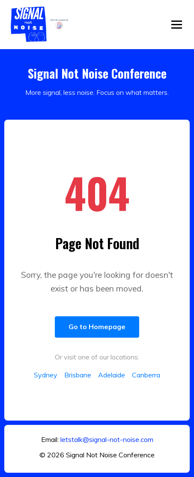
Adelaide (111, 375)
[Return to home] (41, 24)
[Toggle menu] (176, 24)
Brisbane (77, 375)
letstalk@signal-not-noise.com (106, 439)
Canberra (146, 375)
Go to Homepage (97, 326)
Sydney (45, 375)
